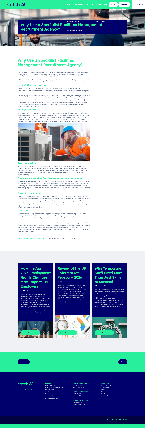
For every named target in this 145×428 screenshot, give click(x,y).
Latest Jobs (89, 4)
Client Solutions (50, 390)
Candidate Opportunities (54, 392)
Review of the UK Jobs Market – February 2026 (72, 273)
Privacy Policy (50, 400)
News (105, 4)
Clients (69, 4)
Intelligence (32, 238)
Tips (43, 238)
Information (23, 238)
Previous (24, 366)
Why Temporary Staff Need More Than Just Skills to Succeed (109, 277)
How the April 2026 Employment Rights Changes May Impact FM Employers (35, 279)
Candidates (78, 4)
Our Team (98, 4)
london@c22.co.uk (79, 392)
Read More (27, 337)
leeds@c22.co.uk (79, 400)
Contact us (22, 223)
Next (122, 366)
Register (124, 4)
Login (113, 4)
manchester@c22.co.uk (81, 409)
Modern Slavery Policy (52, 402)
